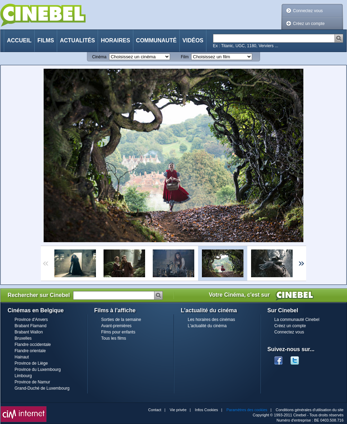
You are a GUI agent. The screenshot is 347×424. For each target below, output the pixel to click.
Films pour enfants (118, 332)
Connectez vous (308, 10)
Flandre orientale (30, 350)
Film (185, 56)
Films (45, 40)
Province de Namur (32, 382)
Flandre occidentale (33, 344)
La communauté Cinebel (296, 319)
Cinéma (99, 56)
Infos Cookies (206, 410)
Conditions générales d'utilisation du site (310, 410)
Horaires (115, 40)
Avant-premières (116, 325)
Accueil (19, 40)
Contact (154, 410)
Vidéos (193, 40)
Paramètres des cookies (246, 410)
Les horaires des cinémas (211, 319)
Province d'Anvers (31, 319)
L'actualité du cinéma (207, 325)
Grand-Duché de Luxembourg (42, 388)
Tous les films (113, 338)
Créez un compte (308, 23)
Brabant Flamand (30, 325)
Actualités (77, 40)
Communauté (156, 40)
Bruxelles (23, 338)
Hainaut (22, 357)
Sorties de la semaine (121, 319)
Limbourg (23, 375)
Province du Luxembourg (38, 369)
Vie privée (178, 410)
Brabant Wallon (29, 332)
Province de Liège (31, 363)
